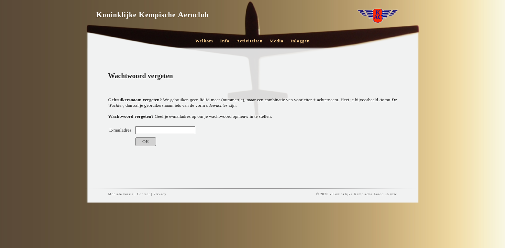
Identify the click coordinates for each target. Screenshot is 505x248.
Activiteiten (250, 40)
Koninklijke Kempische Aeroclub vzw (364, 194)
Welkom (204, 40)
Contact (143, 194)
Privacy (159, 194)
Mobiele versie (121, 194)
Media (276, 40)
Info (224, 40)
